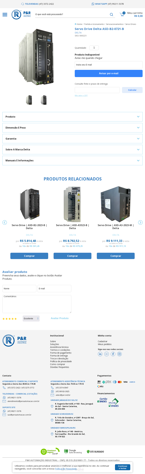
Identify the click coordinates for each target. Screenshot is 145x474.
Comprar (29, 256)
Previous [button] (4, 222)
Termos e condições (60, 349)
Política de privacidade (61, 361)
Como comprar (57, 364)
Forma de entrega (59, 355)
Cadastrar (102, 341)
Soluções (54, 344)
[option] (37, 3)
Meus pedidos (105, 344)
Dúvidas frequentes (59, 367)
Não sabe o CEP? (81, 95)
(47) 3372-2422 (14, 387)
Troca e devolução (59, 358)
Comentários (36, 304)
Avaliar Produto (60, 318)
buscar (111, 14)
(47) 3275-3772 (28, 387)
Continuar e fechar (122, 467)
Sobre (53, 341)
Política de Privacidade (66, 468)
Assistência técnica (59, 347)
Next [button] (140, 222)
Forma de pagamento (60, 352)
